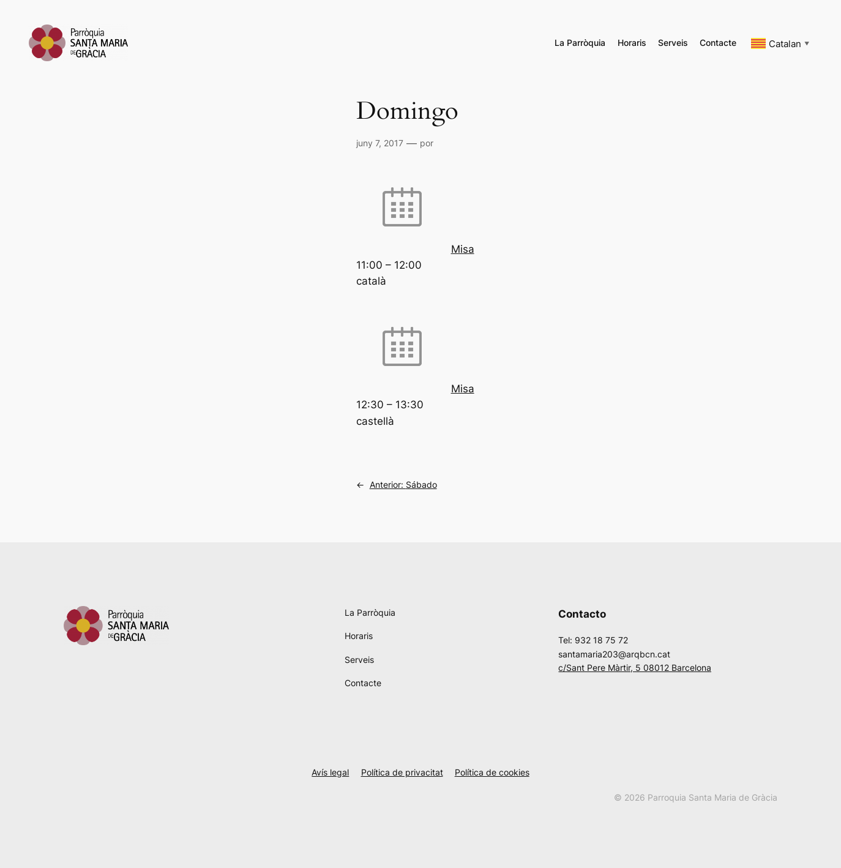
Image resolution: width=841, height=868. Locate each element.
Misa (462, 249)
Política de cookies (492, 772)
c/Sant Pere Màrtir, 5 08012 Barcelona (634, 667)
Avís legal (330, 772)
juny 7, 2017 (379, 143)
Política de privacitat (402, 772)
